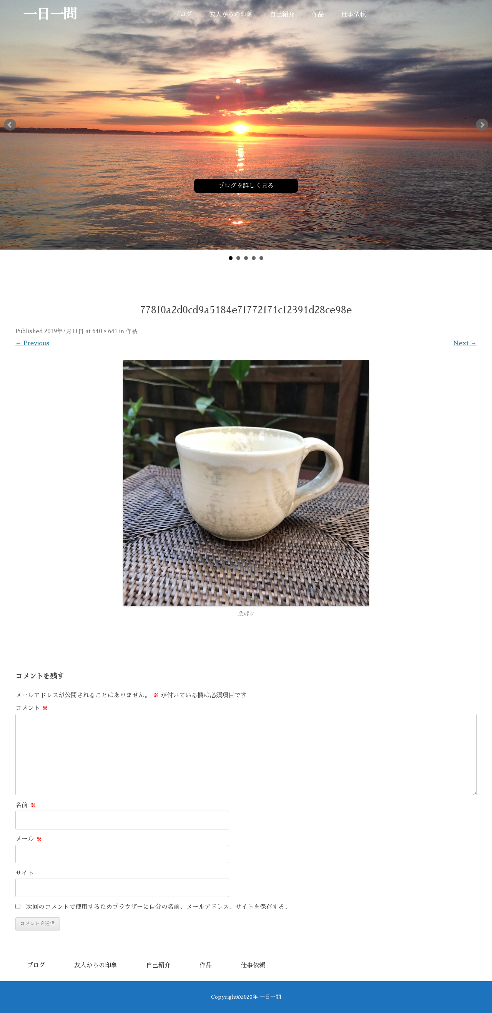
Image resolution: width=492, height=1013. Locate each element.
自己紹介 (282, 15)
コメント (31, 708)
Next (482, 125)
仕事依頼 (353, 15)
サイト (24, 873)
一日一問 (50, 14)
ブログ (183, 15)
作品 (318, 15)
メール (28, 839)
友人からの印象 (231, 15)
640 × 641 (105, 331)
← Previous (32, 343)
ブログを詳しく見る (246, 186)
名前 (25, 805)
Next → (465, 343)
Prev (10, 125)
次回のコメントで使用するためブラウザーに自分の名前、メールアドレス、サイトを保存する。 (158, 907)
